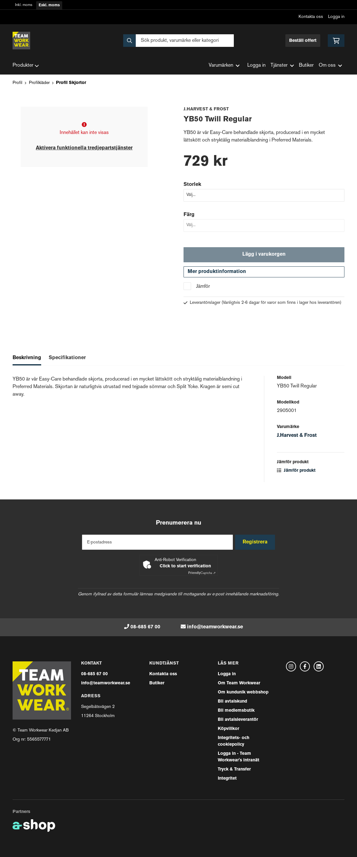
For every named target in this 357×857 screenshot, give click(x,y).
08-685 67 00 (145, 627)
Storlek (192, 184)
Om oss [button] (330, 65)
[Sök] (178, 40)
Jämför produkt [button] (296, 473)
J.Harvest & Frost (297, 438)
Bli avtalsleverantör (238, 720)
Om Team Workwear (239, 683)
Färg (189, 215)
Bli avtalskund (232, 701)
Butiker (306, 65)
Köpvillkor (228, 729)
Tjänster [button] (282, 65)
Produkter (26, 65)
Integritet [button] (227, 778)
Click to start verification (185, 566)
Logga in (336, 17)
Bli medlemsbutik (236, 711)
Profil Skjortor (71, 83)
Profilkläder (39, 83)
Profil (17, 83)
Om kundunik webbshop (243, 692)
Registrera (256, 542)
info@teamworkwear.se (215, 627)
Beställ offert (302, 41)
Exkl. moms (49, 5)
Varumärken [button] (224, 65)
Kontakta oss (311, 17)
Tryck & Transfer (234, 769)
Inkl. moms (23, 5)
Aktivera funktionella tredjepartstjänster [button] (84, 148)
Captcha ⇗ (202, 573)
